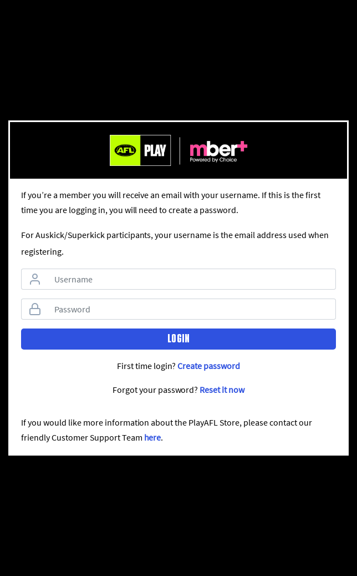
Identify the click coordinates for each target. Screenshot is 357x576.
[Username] (192, 279)
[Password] (192, 309)
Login (178, 338)
